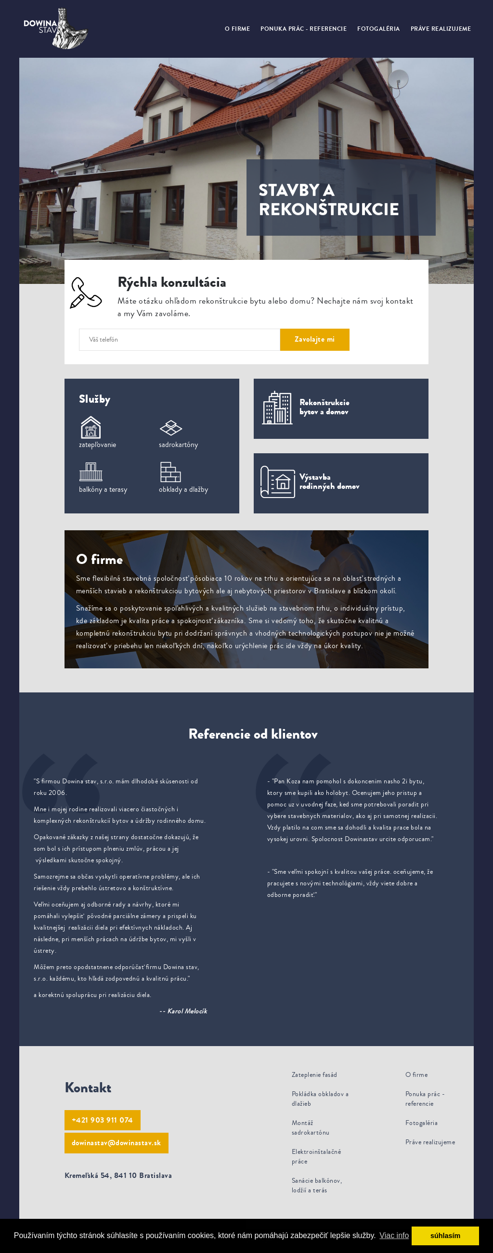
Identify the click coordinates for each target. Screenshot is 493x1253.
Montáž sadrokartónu (311, 1128)
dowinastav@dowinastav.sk (116, 1142)
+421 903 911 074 (102, 1119)
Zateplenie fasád (314, 1075)
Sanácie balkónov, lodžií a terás (317, 1185)
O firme (237, 29)
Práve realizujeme (441, 29)
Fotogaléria (378, 29)
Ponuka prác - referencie (303, 29)
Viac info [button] (394, 1235)
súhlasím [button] (445, 1236)
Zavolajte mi (315, 339)
